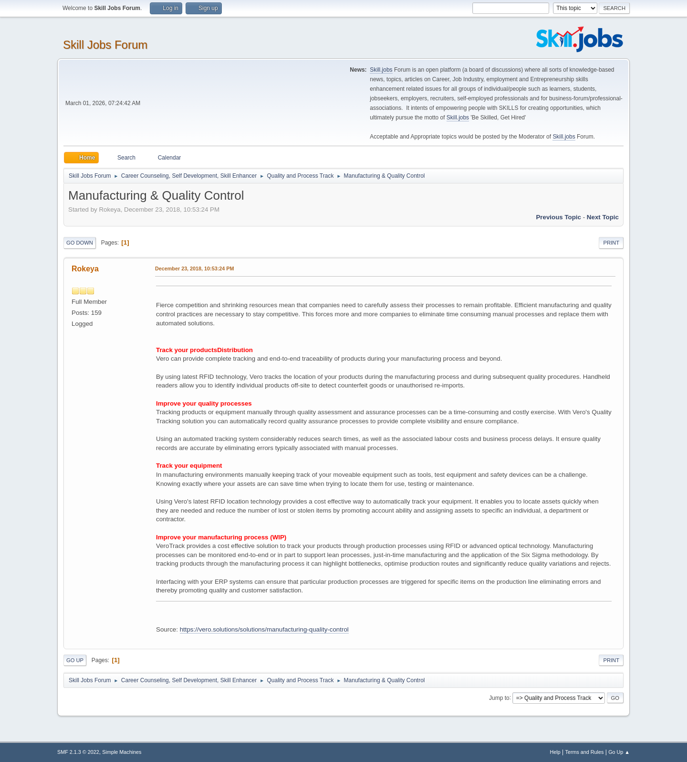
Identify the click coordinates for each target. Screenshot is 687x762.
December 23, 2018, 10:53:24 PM (194, 268)
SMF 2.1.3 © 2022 (78, 752)
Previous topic (558, 217)
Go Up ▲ (619, 752)
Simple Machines (121, 752)
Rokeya (85, 269)
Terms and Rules (584, 752)
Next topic (603, 217)
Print (611, 243)
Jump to (499, 697)
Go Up (74, 660)
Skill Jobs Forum (105, 44)
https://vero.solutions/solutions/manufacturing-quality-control (264, 629)
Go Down (79, 243)
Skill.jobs (381, 69)
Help (555, 752)
